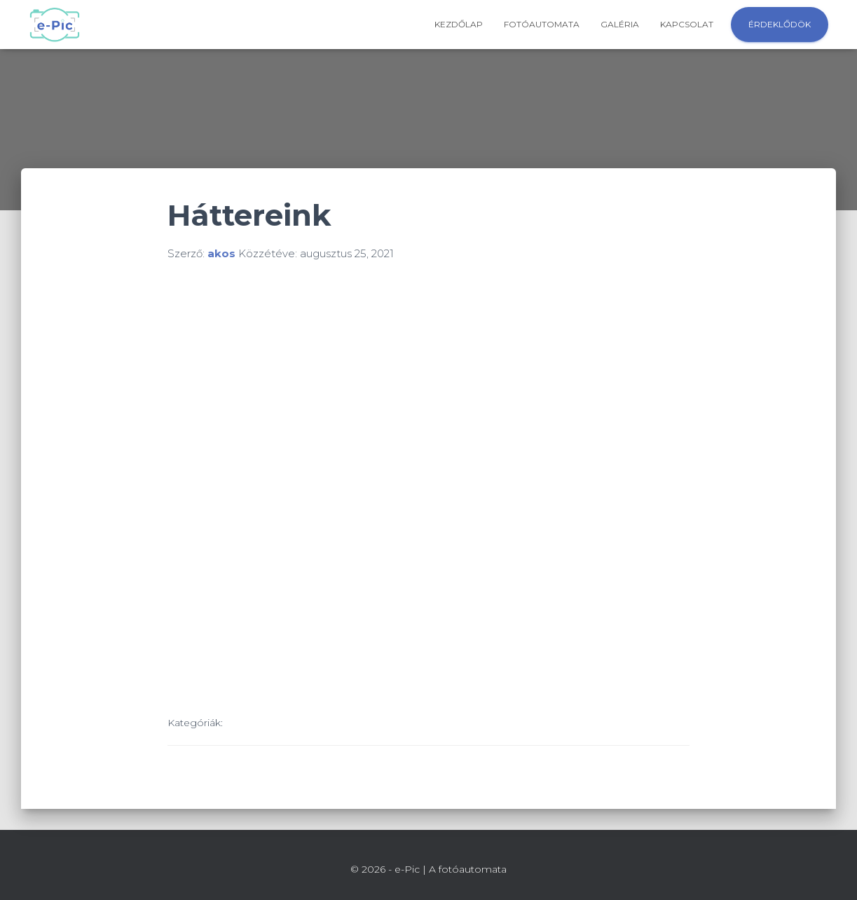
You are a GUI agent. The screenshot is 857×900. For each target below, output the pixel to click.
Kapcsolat (686, 24)
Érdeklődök (779, 24)
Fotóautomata (542, 24)
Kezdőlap (458, 24)
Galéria (620, 24)
